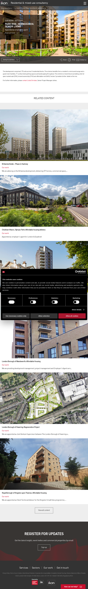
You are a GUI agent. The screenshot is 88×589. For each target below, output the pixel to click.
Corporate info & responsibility (42, 573)
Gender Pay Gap (61, 573)
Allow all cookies (72, 316)
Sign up (44, 547)
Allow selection (44, 316)
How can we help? (71, 587)
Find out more (11, 33)
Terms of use (13, 573)
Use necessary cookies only (16, 316)
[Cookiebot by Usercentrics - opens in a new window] (77, 272)
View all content (44, 510)
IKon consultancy (6, 8)
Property (83, 573)
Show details (77, 310)
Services (23, 568)
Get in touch (63, 568)
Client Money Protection (28, 573)
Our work (17, 8)
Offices (78, 573)
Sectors (36, 568)
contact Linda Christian (29, 80)
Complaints (54, 573)
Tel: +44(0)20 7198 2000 (56, 576)
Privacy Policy (5, 573)
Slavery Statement (71, 573)
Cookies (20, 573)
